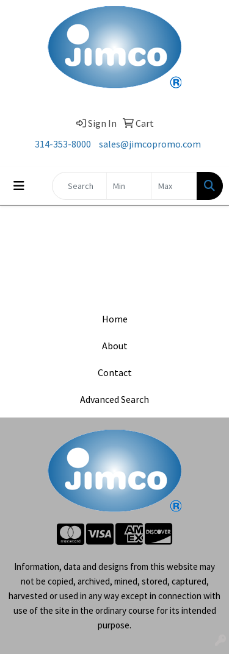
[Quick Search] (79, 186)
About (115, 345)
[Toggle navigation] (19, 185)
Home (115, 319)
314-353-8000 (63, 144)
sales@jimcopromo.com (150, 144)
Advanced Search (114, 399)
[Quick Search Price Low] (129, 186)
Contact (115, 372)
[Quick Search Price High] (174, 186)
